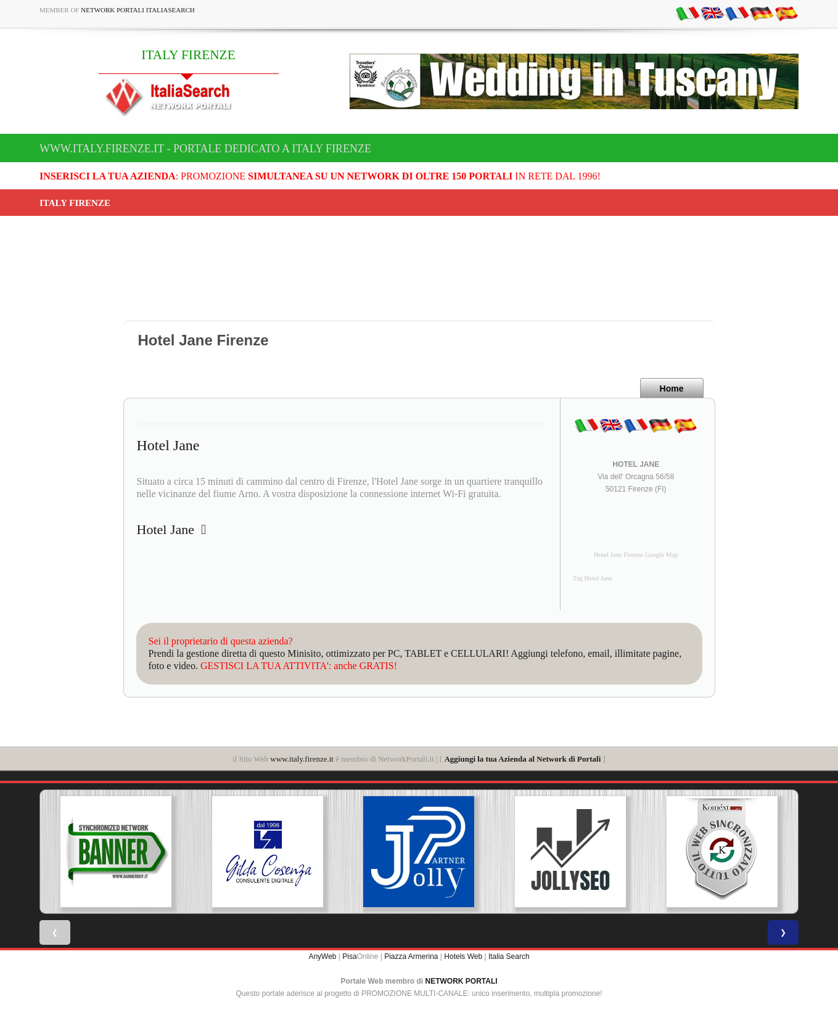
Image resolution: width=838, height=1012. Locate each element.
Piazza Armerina (411, 956)
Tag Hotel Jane (592, 578)
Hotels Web (463, 956)
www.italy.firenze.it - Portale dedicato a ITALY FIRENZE (205, 148)
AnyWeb (322, 956)
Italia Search (509, 956)
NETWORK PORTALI (461, 981)
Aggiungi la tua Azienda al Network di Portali (522, 758)
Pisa (349, 956)
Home (672, 388)
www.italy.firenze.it (302, 758)
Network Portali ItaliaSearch (138, 10)
